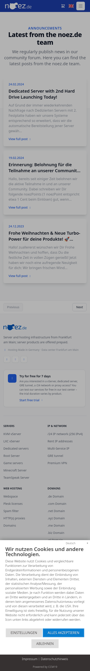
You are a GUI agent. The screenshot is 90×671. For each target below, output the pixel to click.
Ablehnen (45, 643)
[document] (45, 587)
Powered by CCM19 (45, 667)
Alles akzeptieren (64, 632)
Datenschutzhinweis (54, 659)
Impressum (29, 659)
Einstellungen (24, 632)
